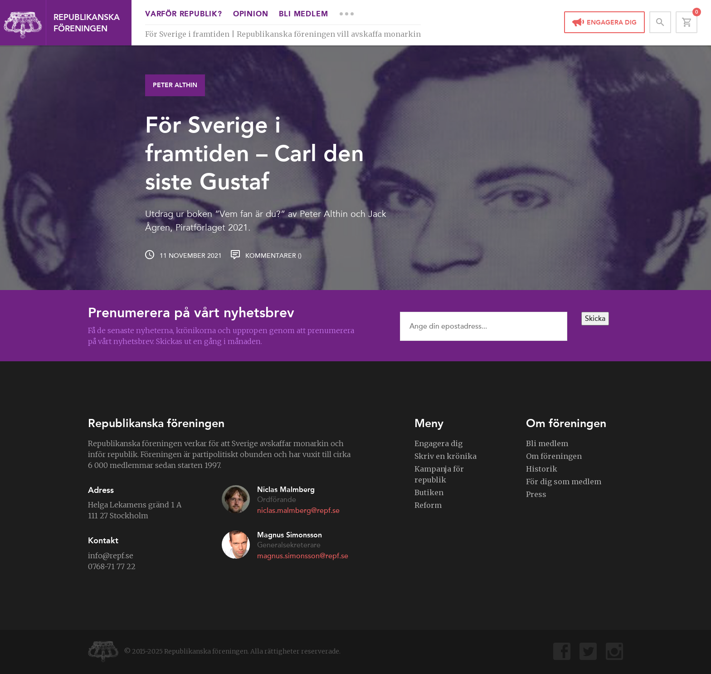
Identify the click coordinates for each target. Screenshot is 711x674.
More (346, 14)
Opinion (250, 14)
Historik (541, 468)
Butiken (428, 492)
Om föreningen (554, 456)
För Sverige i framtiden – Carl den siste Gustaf (254, 153)
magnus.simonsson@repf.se (302, 556)
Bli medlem (303, 14)
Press (536, 494)
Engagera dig (612, 22)
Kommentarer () (273, 256)
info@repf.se (110, 555)
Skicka (595, 318)
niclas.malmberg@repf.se (298, 510)
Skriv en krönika (445, 456)
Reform (428, 505)
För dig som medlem (563, 481)
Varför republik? (183, 14)
